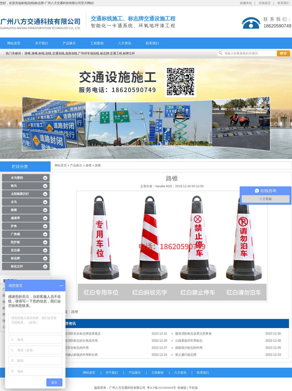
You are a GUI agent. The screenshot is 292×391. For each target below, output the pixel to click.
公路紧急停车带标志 (188, 340)
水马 (14, 202)
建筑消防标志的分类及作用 (79, 340)
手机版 (193, 387)
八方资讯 (124, 43)
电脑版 (182, 387)
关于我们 (41, 43)
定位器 (15, 250)
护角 (14, 226)
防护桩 (15, 242)
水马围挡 (17, 178)
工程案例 (96, 43)
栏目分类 (20, 166)
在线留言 (265, 3)
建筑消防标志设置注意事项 (193, 333)
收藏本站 (246, 3)
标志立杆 (17, 266)
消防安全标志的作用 (75, 347)
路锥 (14, 210)
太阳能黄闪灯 (20, 194)
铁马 (14, 186)
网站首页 (13, 43)
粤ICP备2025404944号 (161, 387)
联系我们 (283, 3)
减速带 (15, 218)
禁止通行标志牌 (185, 355)
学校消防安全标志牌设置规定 (81, 333)
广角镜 (15, 234)
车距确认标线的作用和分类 (79, 355)
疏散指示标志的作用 (188, 347)
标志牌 (15, 258)
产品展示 (69, 43)
